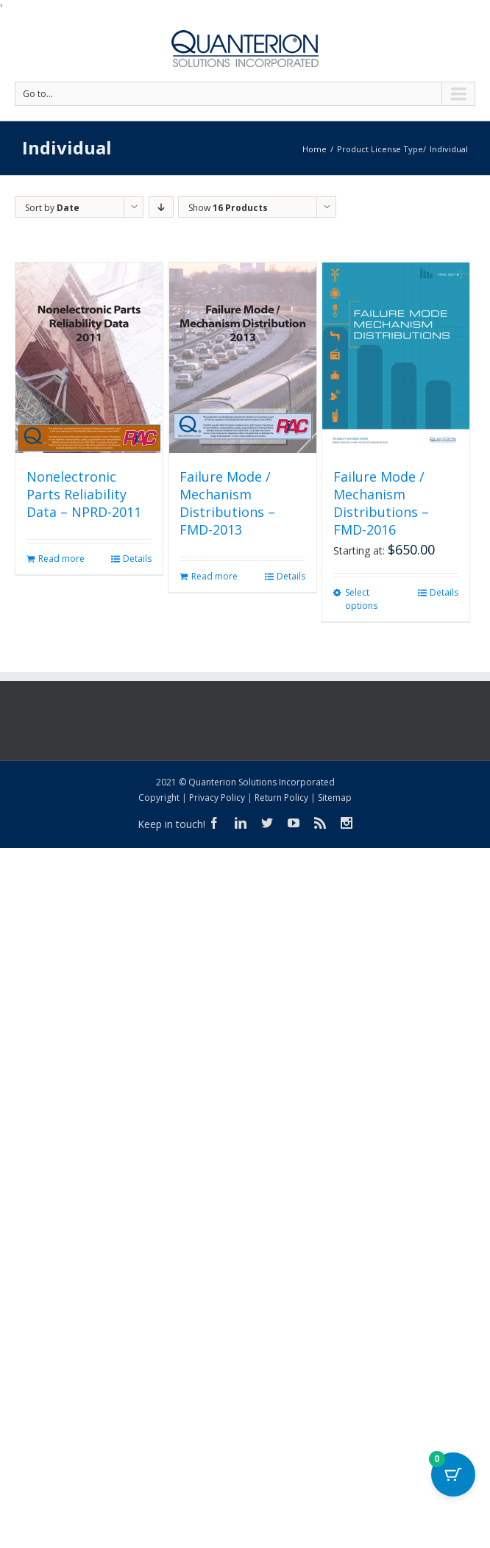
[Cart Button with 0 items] (453, 1474)
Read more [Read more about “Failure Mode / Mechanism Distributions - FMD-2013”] (214, 576)
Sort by (52, 207)
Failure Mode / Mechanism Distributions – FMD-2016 (381, 503)
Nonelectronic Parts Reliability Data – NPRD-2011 (83, 494)
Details (137, 558)
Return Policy (281, 797)
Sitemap (335, 797)
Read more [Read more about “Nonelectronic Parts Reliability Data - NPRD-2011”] (61, 558)
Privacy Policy (217, 797)
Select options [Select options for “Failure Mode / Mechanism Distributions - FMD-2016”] (361, 599)
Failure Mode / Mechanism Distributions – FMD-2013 (227, 503)
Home (314, 148)
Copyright (159, 797)
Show (228, 207)
